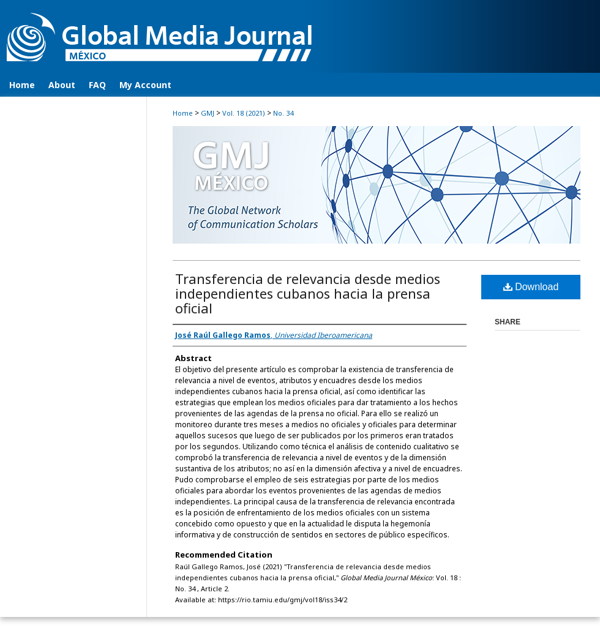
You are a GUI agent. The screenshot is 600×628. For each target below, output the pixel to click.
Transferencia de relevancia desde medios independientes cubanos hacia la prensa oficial (307, 293)
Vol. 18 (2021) (243, 113)
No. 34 (283, 113)
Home (183, 113)
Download (531, 287)
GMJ (207, 113)
